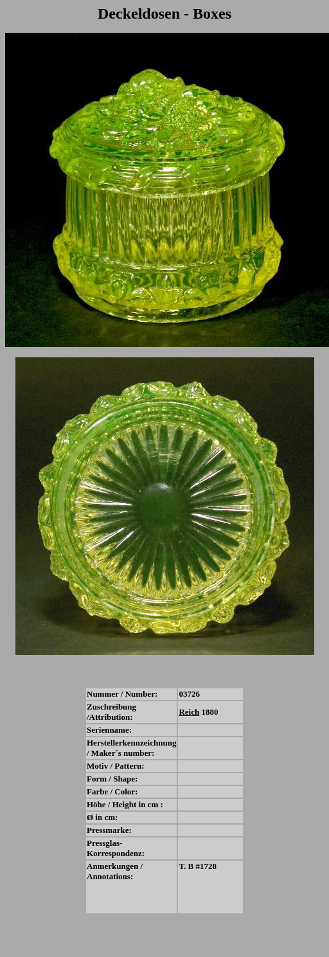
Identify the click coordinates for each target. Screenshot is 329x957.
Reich (189, 712)
